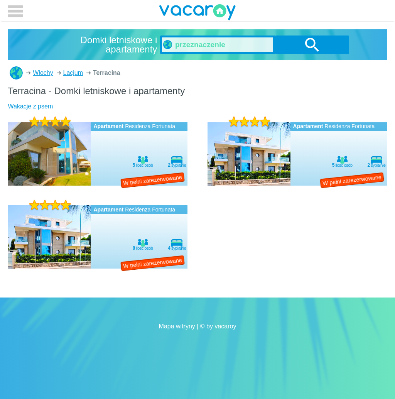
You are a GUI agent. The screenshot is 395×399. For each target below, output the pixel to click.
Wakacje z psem (30, 106)
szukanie (312, 45)
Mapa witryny (177, 326)
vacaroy (197, 13)
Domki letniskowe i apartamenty (16, 72)
